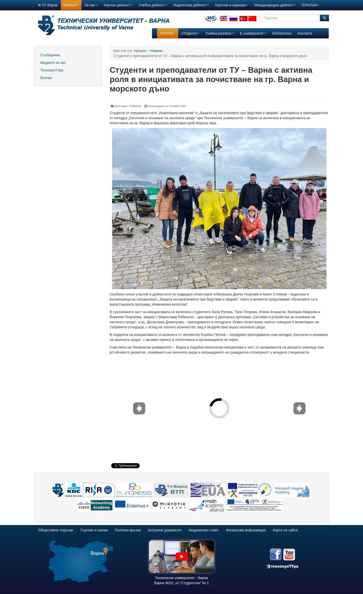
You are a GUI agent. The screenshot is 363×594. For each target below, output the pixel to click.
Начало (140, 51)
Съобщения (50, 55)
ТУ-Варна (48, 5)
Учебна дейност (153, 5)
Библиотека (281, 33)
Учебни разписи (219, 33)
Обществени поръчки (55, 530)
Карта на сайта (285, 530)
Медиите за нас (53, 63)
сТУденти (190, 33)
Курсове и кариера (231, 5)
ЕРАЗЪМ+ (310, 5)
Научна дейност (118, 5)
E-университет (253, 33)
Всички (46, 78)
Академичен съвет (204, 530)
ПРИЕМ (167, 33)
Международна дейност (275, 5)
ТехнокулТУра (51, 70)
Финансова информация (246, 530)
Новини (71, 5)
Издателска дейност (191, 5)
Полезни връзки (128, 530)
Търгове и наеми (94, 530)
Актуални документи (165, 530)
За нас (91, 5)
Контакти (304, 33)
